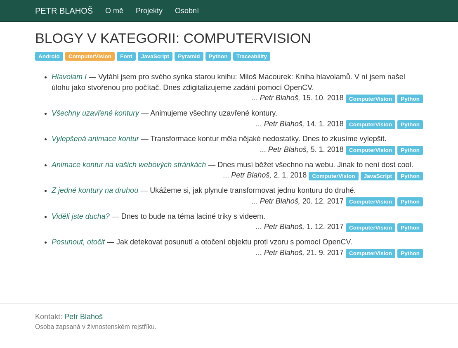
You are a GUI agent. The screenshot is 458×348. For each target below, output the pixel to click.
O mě (114, 11)
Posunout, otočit (78, 242)
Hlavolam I (69, 77)
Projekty (149, 11)
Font (126, 56)
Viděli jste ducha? (81, 216)
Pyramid (189, 56)
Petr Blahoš (83, 316)
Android (49, 56)
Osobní (187, 11)
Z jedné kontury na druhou (95, 190)
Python (218, 56)
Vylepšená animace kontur (95, 139)
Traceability (251, 56)
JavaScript (155, 56)
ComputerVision (89, 56)
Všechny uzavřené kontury (95, 113)
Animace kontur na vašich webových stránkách (129, 165)
